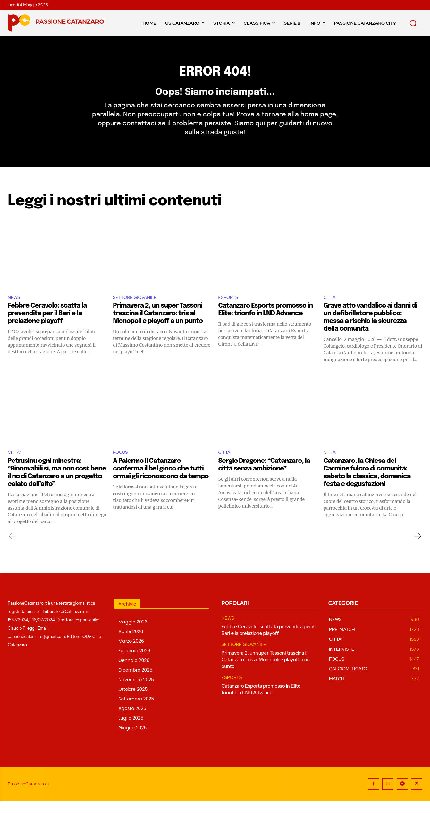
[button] (413, 23)
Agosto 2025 (132, 720)
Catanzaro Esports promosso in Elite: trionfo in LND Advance (262, 701)
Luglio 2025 (130, 730)
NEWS (15, 307)
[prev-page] (13, 548)
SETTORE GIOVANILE (138, 307)
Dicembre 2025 (135, 682)
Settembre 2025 (136, 711)
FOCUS (122, 464)
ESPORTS (230, 307)
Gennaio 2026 (133, 672)
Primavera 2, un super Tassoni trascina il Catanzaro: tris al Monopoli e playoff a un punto (158, 325)
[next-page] (417, 548)
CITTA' (331, 307)
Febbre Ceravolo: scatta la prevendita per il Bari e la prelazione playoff (47, 325)
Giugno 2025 (132, 740)
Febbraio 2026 (134, 663)
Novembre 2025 (136, 692)
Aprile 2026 (130, 643)
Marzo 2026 (131, 653)
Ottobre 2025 (133, 701)
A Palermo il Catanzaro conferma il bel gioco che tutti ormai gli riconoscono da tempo (160, 481)
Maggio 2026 (132, 634)
